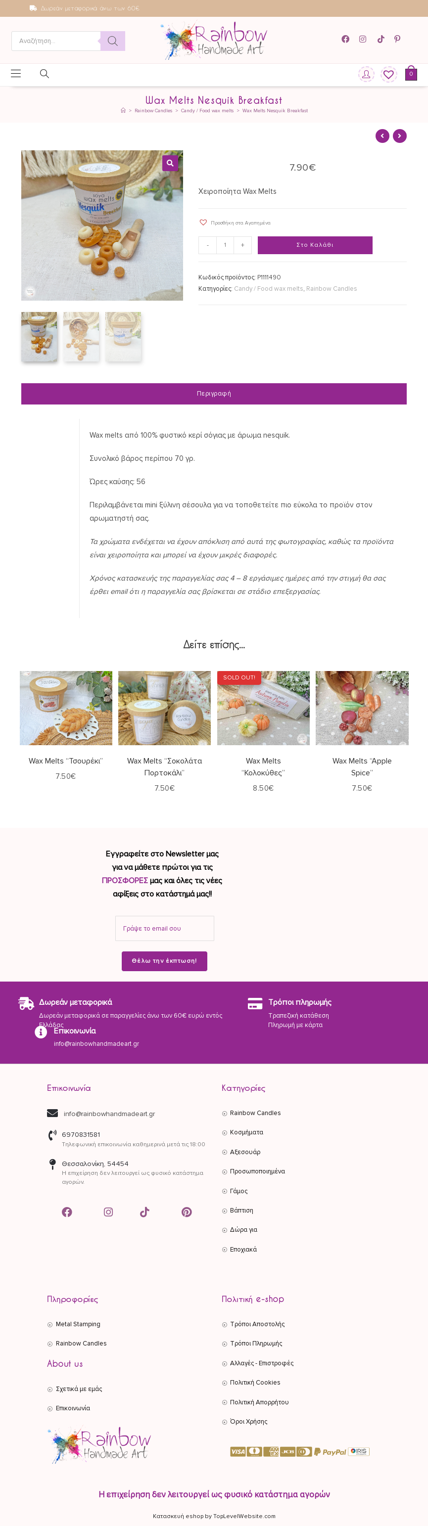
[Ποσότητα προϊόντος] (225, 245)
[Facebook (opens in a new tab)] (348, 39)
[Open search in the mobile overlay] (68, 41)
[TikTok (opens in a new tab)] (382, 39)
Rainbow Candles (331, 289)
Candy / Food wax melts (268, 289)
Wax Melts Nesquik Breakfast (275, 111)
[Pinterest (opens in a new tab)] (399, 39)
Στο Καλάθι (314, 245)
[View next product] (400, 136)
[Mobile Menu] (16, 75)
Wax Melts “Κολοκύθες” (263, 765)
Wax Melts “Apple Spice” (362, 765)
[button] (170, 163)
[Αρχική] (123, 111)
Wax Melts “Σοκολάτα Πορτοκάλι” (164, 765)
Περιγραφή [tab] (214, 392)
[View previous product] (382, 136)
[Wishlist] (385, 75)
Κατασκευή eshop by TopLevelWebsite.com (214, 1515)
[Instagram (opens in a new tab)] (364, 39)
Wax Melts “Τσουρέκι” (66, 759)
